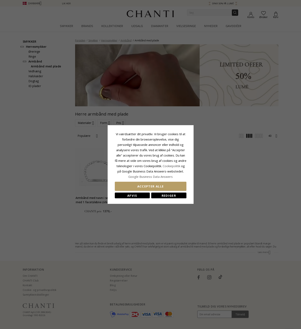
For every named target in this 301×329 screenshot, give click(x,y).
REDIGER (169, 195)
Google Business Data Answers (150, 177)
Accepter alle (150, 186)
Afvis (132, 195)
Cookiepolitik (171, 166)
